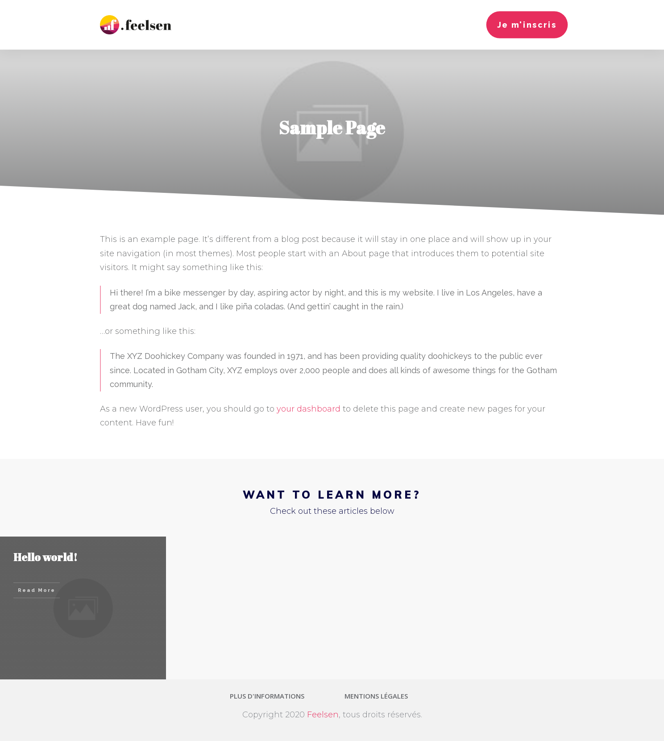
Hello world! (45, 557)
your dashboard (308, 409)
